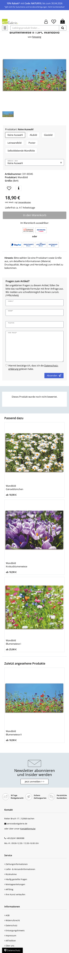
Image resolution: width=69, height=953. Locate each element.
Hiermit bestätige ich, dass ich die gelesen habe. (33, 367)
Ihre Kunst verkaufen (14, 894)
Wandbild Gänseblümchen (14, 487)
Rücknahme (10, 874)
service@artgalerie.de (17, 823)
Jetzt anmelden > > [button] (34, 781)
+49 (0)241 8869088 (15, 838)
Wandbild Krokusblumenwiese (16, 565)
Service (8, 855)
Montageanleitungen (14, 884)
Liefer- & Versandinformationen (19, 869)
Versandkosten (24, 202)
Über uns (9, 945)
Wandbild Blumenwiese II (14, 733)
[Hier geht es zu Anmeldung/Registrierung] (46, 21)
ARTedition (10, 940)
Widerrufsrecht (12, 920)
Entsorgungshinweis (14, 930)
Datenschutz (10, 925)
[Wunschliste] (53, 21)
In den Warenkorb (34, 215)
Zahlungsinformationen (16, 864)
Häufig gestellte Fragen (15, 879)
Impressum (10, 935)
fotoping (36, 36)
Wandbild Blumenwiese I (13, 642)
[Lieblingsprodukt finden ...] (34, 28)
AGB (6, 915)
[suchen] (62, 28)
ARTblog (8, 889)
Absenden (54, 375)
